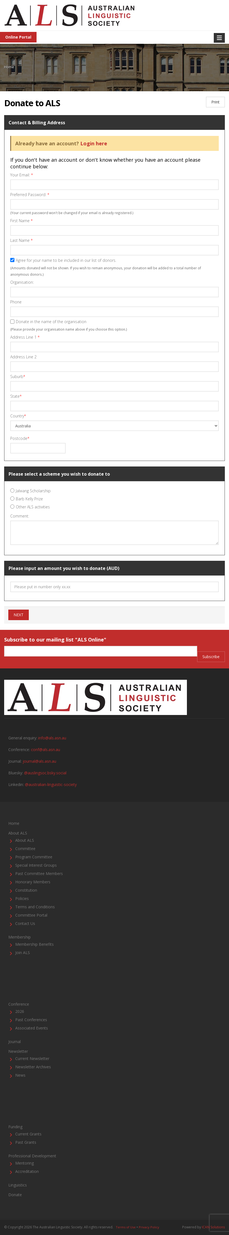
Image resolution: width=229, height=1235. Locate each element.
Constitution (26, 890)
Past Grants (25, 1142)
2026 (19, 1011)
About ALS (17, 833)
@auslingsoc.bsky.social (45, 772)
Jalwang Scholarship (33, 490)
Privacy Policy (149, 1227)
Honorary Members (32, 881)
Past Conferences (31, 1019)
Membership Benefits (34, 944)
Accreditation (27, 1171)
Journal (14, 1041)
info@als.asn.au (52, 738)
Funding (15, 1126)
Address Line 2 (23, 356)
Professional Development (32, 1155)
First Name (21, 220)
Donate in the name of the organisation (51, 321)
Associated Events (31, 1028)
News (20, 1075)
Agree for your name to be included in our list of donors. (66, 260)
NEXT (19, 614)
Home (9, 66)
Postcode (19, 438)
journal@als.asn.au (39, 761)
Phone (16, 302)
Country (18, 416)
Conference (18, 1004)
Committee (25, 848)
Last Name (21, 240)
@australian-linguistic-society (51, 784)
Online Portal (18, 37)
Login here (93, 143)
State (16, 396)
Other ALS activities (33, 506)
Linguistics (17, 1185)
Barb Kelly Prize (29, 498)
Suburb (17, 376)
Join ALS (22, 952)
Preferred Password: (29, 194)
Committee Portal (31, 915)
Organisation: (22, 282)
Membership (19, 937)
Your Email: (21, 174)
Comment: (19, 516)
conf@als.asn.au (45, 749)
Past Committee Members (39, 873)
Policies (22, 898)
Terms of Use (126, 1227)
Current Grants (28, 1134)
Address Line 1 (25, 337)
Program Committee (33, 856)
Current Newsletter (32, 1058)
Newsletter (18, 1051)
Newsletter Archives (33, 1066)
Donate (15, 1194)
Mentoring (24, 1163)
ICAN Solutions (213, 1227)
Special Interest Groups (36, 865)
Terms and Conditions (35, 906)
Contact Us (25, 923)
